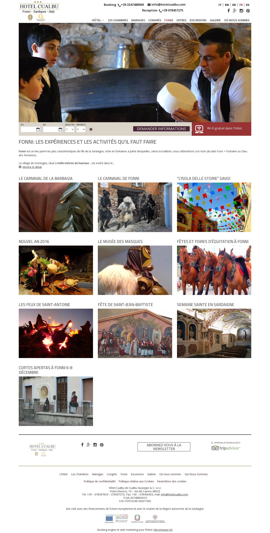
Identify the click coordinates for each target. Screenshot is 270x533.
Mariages (138, 20)
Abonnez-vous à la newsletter (164, 447)
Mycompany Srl (163, 529)
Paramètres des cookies (171, 481)
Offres (181, 20)
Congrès (154, 20)
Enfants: (81, 124)
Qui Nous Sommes (196, 474)
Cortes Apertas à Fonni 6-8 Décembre (45, 370)
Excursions (198, 20)
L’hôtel (63, 474)
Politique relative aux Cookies (136, 481)
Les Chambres (118, 20)
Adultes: (70, 124)
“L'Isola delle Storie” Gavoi (203, 178)
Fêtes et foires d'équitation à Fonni (212, 241)
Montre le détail (32, 167)
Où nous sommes (236, 20)
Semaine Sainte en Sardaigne (205, 305)
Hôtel (98, 20)
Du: (22, 124)
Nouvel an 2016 (34, 241)
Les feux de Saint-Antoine (44, 305)
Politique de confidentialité (100, 481)
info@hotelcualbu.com (169, 4)
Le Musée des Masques (120, 241)
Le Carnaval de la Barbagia (46, 178)
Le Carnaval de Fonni (118, 178)
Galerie (215, 20)
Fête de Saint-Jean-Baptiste (125, 305)
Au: (44, 124)
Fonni (168, 20)
